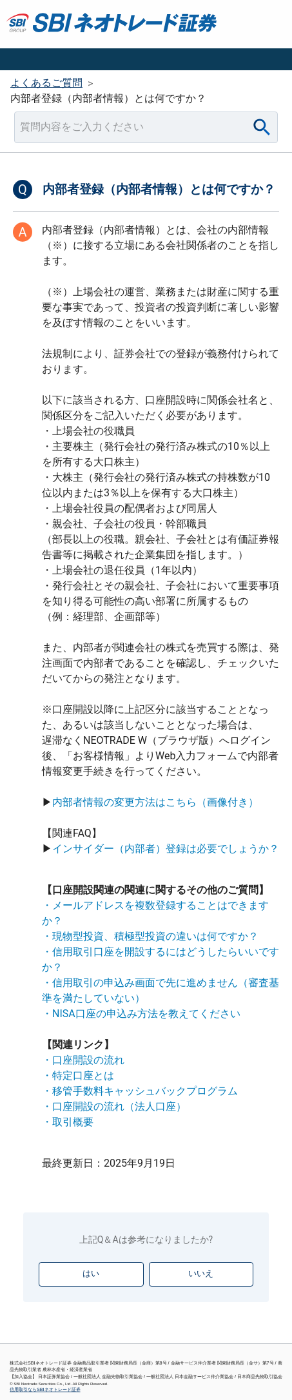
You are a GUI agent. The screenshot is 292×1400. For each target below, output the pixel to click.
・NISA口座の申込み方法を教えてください (141, 1013)
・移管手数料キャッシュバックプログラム (140, 1091)
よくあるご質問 (46, 83)
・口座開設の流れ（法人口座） (114, 1106)
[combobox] (146, 127)
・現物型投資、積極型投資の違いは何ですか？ (150, 936)
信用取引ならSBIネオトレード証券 (45, 1389)
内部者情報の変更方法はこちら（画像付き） (155, 802)
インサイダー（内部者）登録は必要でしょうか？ (165, 848)
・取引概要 (67, 1122)
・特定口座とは (78, 1075)
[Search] (262, 127)
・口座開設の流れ (83, 1060)
